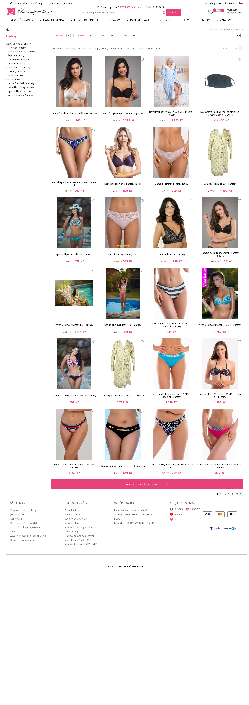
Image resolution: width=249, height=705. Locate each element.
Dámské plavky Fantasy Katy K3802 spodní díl (74, 184)
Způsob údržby (72, 510)
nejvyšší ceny (101, 48)
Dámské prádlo (21, 20)
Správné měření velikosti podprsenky (133, 514)
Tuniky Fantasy (15, 75)
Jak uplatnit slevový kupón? (78, 527)
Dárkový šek (16, 518)
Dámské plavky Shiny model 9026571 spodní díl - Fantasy (171, 325)
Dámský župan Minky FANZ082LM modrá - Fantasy (171, 113)
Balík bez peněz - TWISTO (23, 522)
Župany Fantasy (16, 55)
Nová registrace (213, 3)
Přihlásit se (229, 3)
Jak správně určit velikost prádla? (130, 510)
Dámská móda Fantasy (18, 67)
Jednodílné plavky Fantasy (21, 83)
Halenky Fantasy (16, 71)
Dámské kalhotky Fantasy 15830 (171, 183)
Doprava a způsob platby (23, 510)
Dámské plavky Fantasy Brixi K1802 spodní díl (171, 466)
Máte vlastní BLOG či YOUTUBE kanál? (134, 522)
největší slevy (153, 48)
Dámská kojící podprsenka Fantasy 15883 (122, 113)
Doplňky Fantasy (16, 63)
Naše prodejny (72, 514)
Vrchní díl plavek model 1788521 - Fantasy (219, 324)
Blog (176, 519)
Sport (167, 20)
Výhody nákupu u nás (75, 522)
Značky (225, 20)
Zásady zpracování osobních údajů (28, 535)
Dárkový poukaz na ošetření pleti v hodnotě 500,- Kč (79, 537)
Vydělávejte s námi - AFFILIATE (81, 544)
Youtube (178, 513)
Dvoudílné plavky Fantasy (21, 87)
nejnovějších (117, 48)
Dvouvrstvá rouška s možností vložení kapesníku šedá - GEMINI (219, 113)
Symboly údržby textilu (76, 518)
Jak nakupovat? (18, 514)
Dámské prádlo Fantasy (18, 43)
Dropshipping (71, 531)
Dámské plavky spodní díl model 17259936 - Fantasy (220, 466)
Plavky (115, 20)
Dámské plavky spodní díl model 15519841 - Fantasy (74, 466)
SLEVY (186, 20)
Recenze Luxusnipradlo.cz (23, 539)
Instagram (195, 508)
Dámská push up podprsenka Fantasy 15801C (220, 254)
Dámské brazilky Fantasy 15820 (123, 254)
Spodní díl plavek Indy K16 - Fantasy (74, 254)
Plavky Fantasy (14, 79)
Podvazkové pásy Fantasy (21, 51)
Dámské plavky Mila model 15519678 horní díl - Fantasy (220, 395)
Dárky (205, 20)
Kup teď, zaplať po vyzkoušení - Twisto (26, 529)
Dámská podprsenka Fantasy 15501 (122, 183)
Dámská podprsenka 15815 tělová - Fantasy (74, 113)
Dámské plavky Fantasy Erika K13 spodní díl (122, 465)
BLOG (117, 518)
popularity (70, 48)
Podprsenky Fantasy (18, 59)
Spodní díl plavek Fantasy (21, 91)
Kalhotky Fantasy (17, 47)
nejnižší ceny (84, 48)
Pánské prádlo (141, 20)
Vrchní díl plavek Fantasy (20, 95)
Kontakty (67, 3)
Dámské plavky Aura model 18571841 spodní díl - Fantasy (171, 395)
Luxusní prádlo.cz (28, 11)
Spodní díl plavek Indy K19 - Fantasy (122, 324)
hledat (173, 12)
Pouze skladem (135, 48)
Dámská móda (53, 20)
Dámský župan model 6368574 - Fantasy (123, 395)
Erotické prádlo (86, 20)
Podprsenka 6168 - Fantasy (171, 254)
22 (237, 48)
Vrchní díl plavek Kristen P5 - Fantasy (74, 324)
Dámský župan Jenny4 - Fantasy (220, 183)
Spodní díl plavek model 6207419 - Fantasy (74, 395)
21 (233, 494)
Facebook (179, 508)
